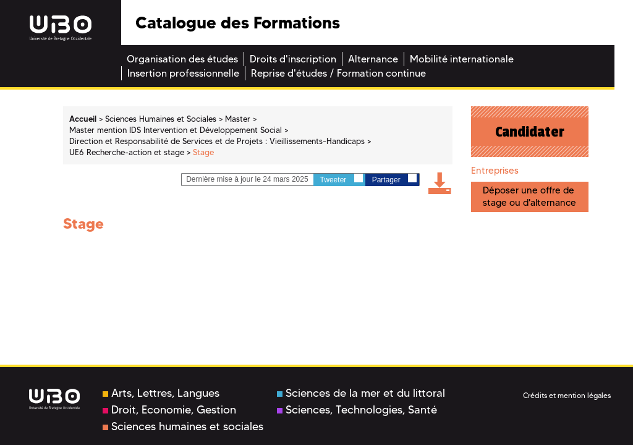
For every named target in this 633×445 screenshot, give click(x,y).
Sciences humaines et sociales (183, 426)
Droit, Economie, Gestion (169, 410)
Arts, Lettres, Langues (161, 393)
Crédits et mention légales (567, 395)
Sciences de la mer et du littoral (361, 393)
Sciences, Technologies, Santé (357, 410)
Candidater (529, 131)
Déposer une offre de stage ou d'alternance (529, 196)
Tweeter (341, 179)
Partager (394, 179)
